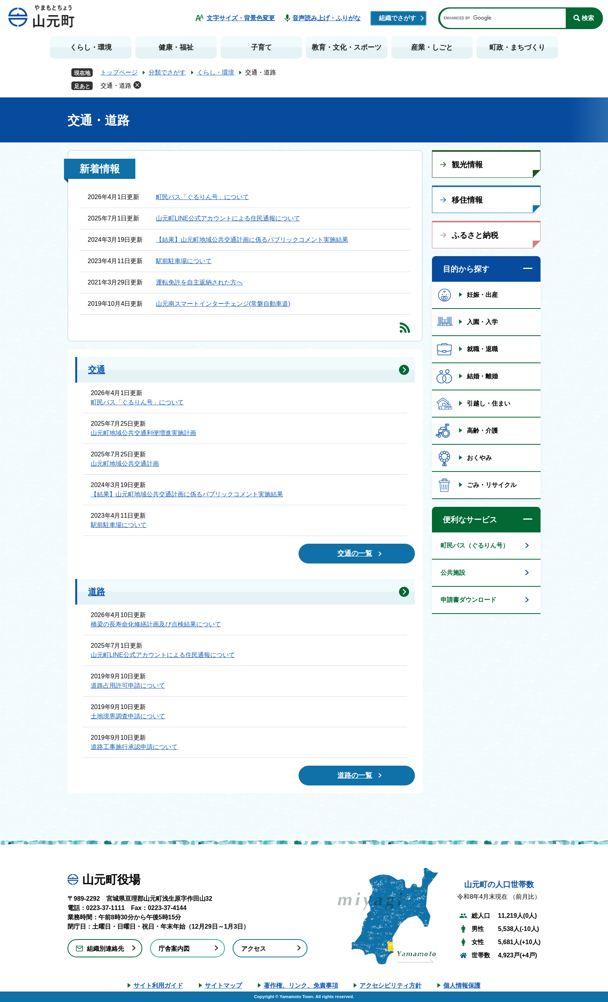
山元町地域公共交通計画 (125, 463)
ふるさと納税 (475, 235)
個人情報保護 (461, 985)
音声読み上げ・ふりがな (326, 18)
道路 (96, 591)
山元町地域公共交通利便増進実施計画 (143, 433)
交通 (96, 369)
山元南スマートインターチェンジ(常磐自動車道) (223, 303)
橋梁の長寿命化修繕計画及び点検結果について (156, 624)
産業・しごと (432, 47)
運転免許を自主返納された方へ (199, 282)
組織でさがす (397, 18)
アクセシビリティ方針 (390, 985)
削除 (137, 85)
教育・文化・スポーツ (347, 47)
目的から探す (466, 269)
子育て (261, 47)
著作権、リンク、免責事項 (301, 985)
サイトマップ (223, 985)
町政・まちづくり (517, 47)
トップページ (119, 72)
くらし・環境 (91, 47)
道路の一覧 (354, 775)
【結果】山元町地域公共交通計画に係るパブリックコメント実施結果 (252, 239)
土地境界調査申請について (128, 716)
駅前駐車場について (184, 261)
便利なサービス (470, 519)
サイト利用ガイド (158, 985)
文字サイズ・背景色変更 (241, 18)
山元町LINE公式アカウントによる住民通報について (228, 218)
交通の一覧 (354, 553)
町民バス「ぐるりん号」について (202, 197)
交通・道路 (115, 85)
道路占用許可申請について (128, 685)
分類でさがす (167, 72)
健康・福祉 (176, 47)
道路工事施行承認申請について (134, 747)
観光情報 (467, 164)
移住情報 (467, 200)
